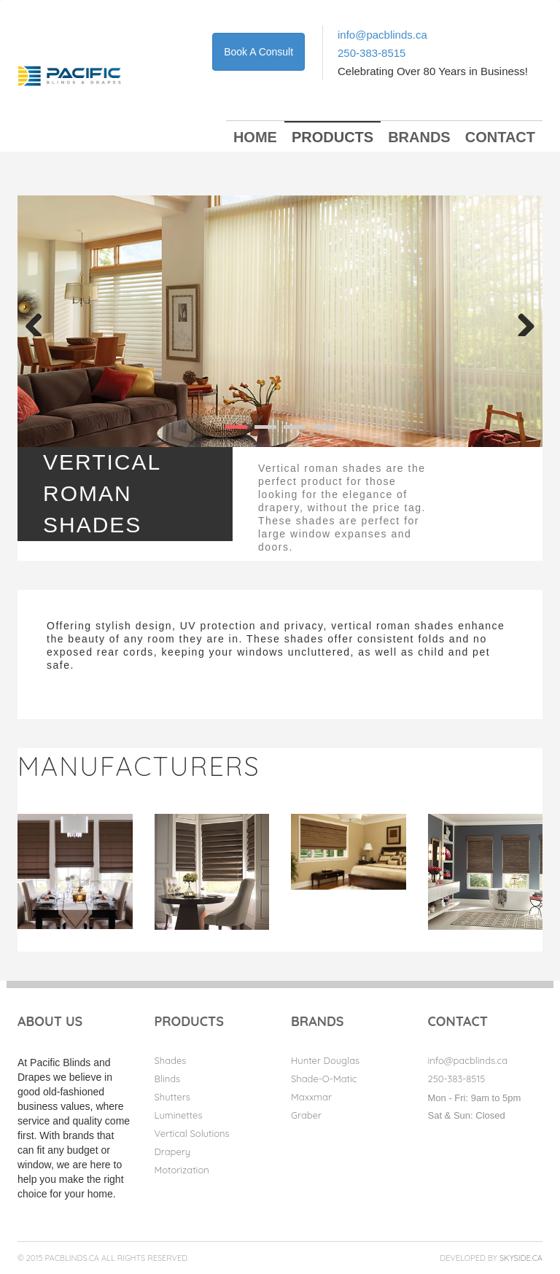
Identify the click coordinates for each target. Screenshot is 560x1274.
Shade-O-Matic (324, 1078)
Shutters (172, 1097)
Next (520, 321)
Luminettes (179, 1115)
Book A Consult (258, 52)
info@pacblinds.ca (382, 34)
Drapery (173, 1151)
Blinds (168, 1078)
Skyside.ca (520, 1258)
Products (332, 137)
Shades (171, 1060)
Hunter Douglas (325, 1060)
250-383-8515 (371, 53)
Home (255, 137)
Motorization (182, 1170)
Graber (306, 1115)
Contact (500, 137)
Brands (419, 137)
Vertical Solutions (192, 1133)
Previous (39, 321)
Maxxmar (311, 1097)
